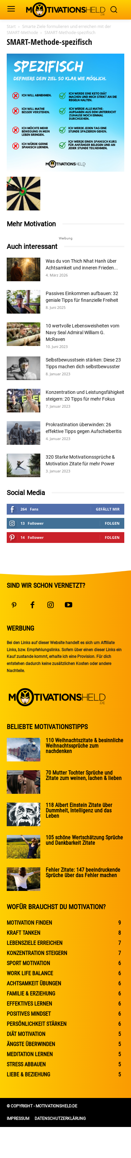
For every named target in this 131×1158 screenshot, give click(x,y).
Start (11, 26)
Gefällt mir (108, 509)
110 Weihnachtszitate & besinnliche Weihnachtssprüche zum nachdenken (84, 745)
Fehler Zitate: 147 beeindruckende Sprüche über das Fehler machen (83, 872)
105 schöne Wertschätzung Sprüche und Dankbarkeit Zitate (84, 840)
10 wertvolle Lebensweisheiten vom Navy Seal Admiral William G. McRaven (82, 332)
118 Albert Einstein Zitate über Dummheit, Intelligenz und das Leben (79, 810)
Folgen (112, 523)
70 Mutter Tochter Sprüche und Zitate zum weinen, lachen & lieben (84, 775)
